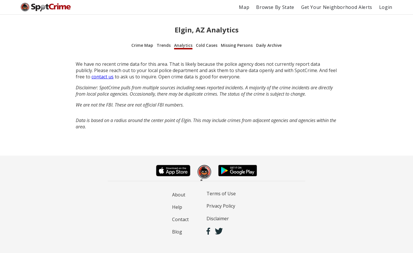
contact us (102, 77)
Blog (177, 232)
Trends (164, 45)
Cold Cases (206, 45)
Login (385, 7)
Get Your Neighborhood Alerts (336, 7)
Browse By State (275, 7)
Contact (180, 219)
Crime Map (142, 45)
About (178, 195)
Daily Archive (269, 45)
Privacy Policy (220, 206)
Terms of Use (221, 193)
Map (244, 7)
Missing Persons (237, 45)
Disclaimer (217, 218)
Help (177, 207)
